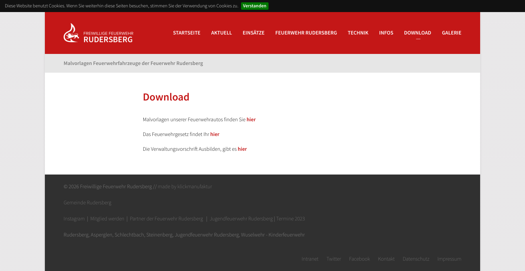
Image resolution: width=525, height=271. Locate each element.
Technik (358, 32)
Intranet (310, 259)
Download (417, 32)
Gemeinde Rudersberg (87, 202)
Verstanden (255, 6)
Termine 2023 (290, 218)
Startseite (187, 32)
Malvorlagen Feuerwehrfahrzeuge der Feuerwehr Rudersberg (133, 63)
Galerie (451, 32)
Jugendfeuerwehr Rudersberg (241, 218)
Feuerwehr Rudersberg (306, 32)
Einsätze (254, 32)
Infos (386, 32)
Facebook (359, 259)
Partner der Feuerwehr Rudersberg (166, 218)
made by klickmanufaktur (185, 186)
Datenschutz (416, 259)
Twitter (333, 259)
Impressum (449, 259)
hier (250, 119)
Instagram (74, 218)
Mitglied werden (107, 218)
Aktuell (221, 32)
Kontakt (386, 259)
